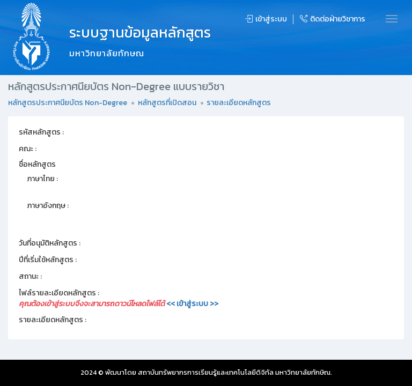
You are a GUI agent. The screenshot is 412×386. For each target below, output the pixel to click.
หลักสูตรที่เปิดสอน (167, 102)
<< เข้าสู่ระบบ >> (192, 303)
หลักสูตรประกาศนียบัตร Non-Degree (67, 102)
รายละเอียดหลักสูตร (239, 102)
